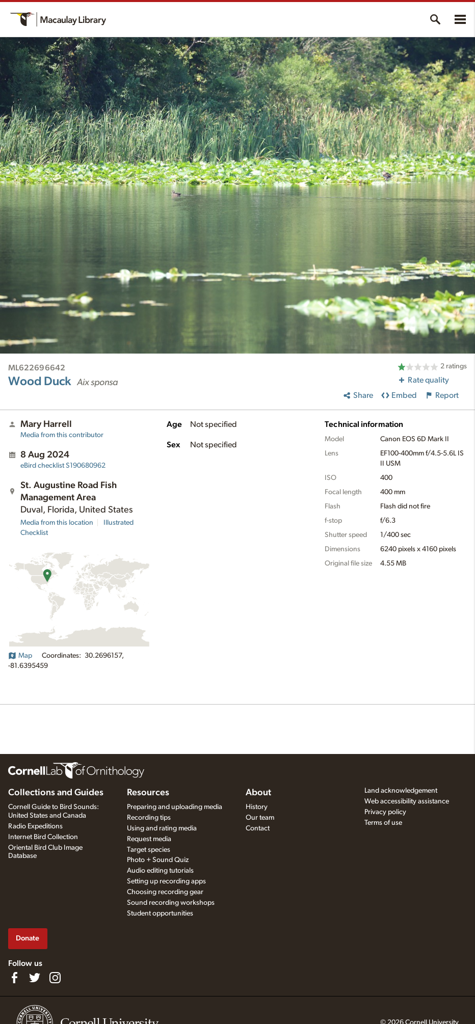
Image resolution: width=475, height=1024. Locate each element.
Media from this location (56, 522)
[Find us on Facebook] (14, 978)
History (257, 807)
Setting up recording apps (166, 881)
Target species (148, 849)
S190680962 (62, 465)
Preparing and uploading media (174, 807)
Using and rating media (162, 828)
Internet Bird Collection (43, 837)
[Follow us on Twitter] (35, 978)
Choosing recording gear (165, 892)
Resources (148, 792)
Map (20, 655)
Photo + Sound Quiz (158, 860)
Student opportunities (160, 913)
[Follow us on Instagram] (55, 978)
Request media (149, 839)
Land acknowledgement (400, 790)
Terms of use (383, 822)
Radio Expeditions (35, 826)
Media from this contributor (61, 435)
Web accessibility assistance (406, 801)
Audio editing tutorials (160, 870)
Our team (260, 817)
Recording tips (149, 817)
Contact (258, 828)
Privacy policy (385, 812)
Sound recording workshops (171, 902)
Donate (27, 938)
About (258, 792)
